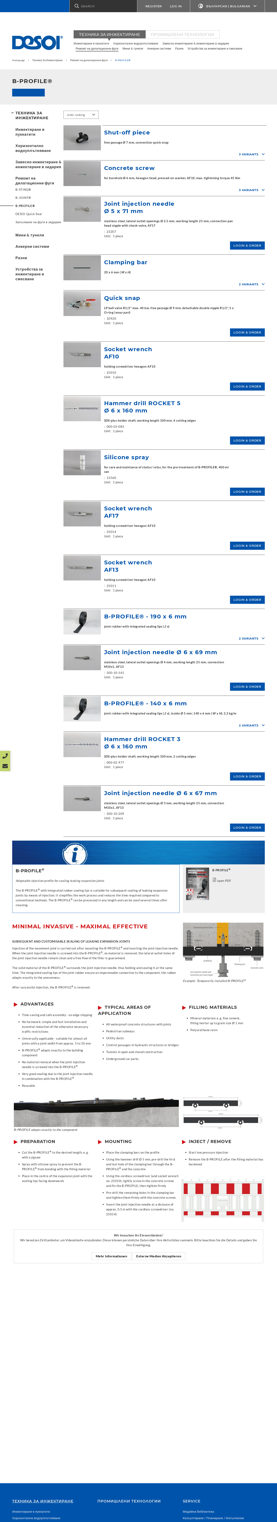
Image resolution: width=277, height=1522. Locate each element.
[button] (103, 6)
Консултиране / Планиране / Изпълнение (213, 1518)
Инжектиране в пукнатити (91, 43)
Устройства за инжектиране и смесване (215, 48)
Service (192, 1501)
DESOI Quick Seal (28, 214)
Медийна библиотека (198, 1511)
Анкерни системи (159, 48)
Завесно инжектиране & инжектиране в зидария (195, 43)
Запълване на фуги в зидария (38, 222)
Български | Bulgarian (227, 6)
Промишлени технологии (182, 34)
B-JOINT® (23, 197)
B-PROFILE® (25, 206)
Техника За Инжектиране (109, 34)
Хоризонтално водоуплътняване (135, 43)
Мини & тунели (133, 48)
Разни (179, 48)
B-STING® (23, 189)
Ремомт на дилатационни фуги (97, 48)
